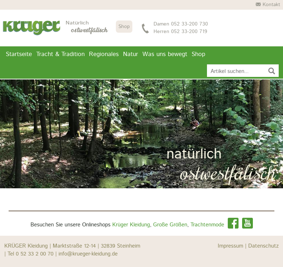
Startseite (19, 54)
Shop (124, 26)
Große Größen (170, 225)
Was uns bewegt (164, 54)
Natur (130, 54)
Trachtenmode (207, 225)
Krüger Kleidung (131, 225)
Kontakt (268, 4)
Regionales (104, 54)
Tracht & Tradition (60, 54)
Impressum (233, 246)
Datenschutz (263, 246)
